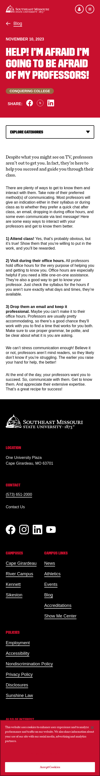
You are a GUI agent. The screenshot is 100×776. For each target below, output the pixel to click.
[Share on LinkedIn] (50, 103)
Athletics (52, 573)
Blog (17, 23)
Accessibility (17, 653)
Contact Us (15, 507)
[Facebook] (10, 529)
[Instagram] (24, 529)
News (49, 563)
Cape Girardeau (21, 563)
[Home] (27, 9)
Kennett (13, 584)
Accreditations (57, 605)
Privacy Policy (19, 674)
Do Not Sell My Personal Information (50, 753)
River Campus (19, 573)
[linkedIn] (37, 529)
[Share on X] (40, 103)
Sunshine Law (19, 695)
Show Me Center (60, 616)
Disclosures (17, 685)
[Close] (92, 727)
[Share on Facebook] (29, 103)
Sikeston (14, 595)
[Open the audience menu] (79, 9)
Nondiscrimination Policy (29, 664)
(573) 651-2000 (19, 494)
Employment (18, 642)
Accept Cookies (50, 767)
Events (50, 584)
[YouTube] (51, 529)
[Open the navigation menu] (90, 9)
